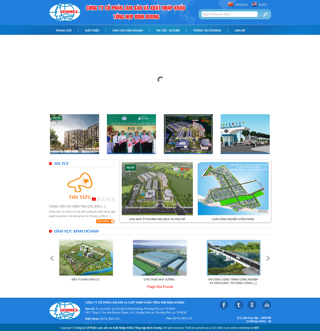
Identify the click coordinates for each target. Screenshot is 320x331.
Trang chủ (64, 30)
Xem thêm (103, 221)
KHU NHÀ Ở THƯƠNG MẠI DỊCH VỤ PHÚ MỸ (157, 219)
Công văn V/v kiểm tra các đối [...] (77, 206)
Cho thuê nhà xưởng (159, 279)
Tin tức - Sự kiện (168, 30)
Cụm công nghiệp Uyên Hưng (233, 219)
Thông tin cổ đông (207, 30)
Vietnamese (241, 4)
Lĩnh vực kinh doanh (127, 30)
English (263, 4)
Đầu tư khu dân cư (85, 279)
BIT (257, 327)
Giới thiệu (92, 30)
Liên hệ (239, 30)
